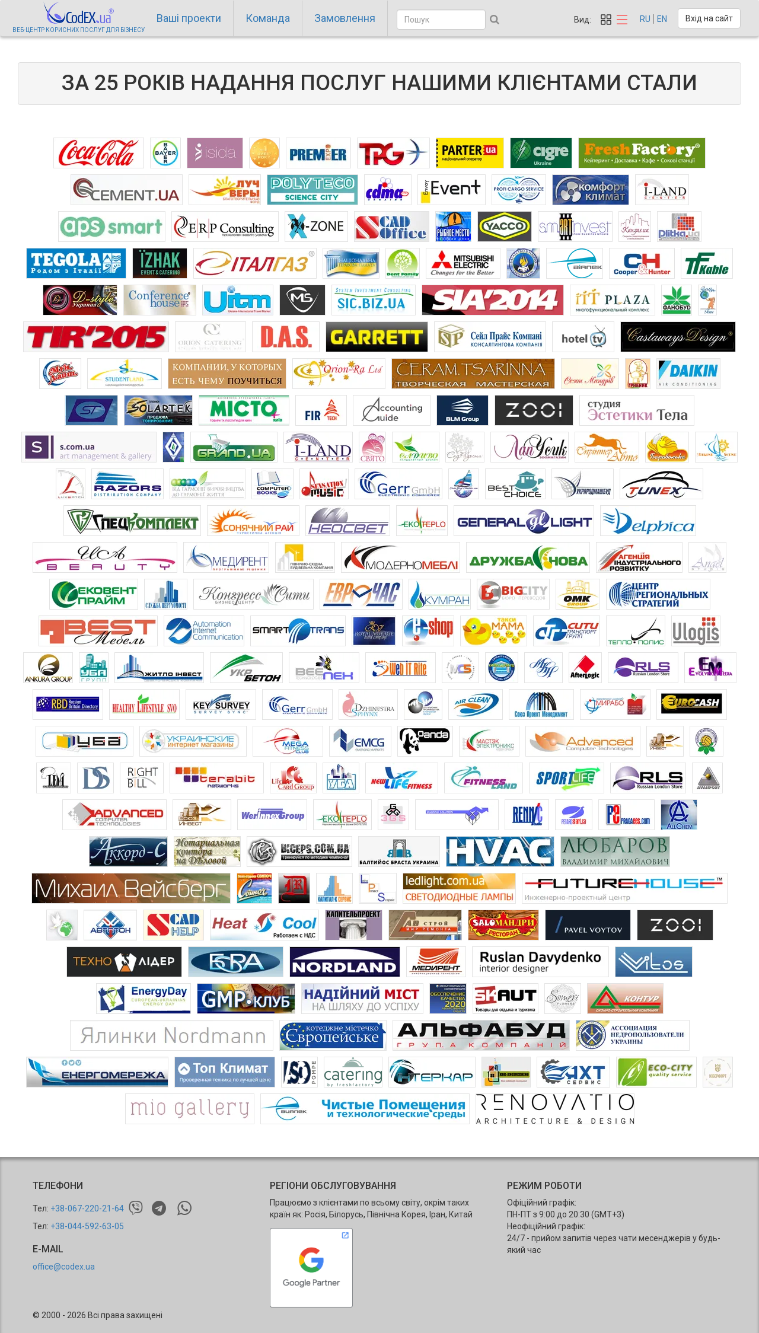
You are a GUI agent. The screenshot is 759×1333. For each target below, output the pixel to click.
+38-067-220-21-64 (87, 1208)
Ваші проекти (189, 18)
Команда (267, 18)
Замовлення (344, 18)
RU (645, 19)
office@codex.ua (64, 1266)
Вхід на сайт (709, 18)
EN (662, 19)
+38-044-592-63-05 (87, 1226)
